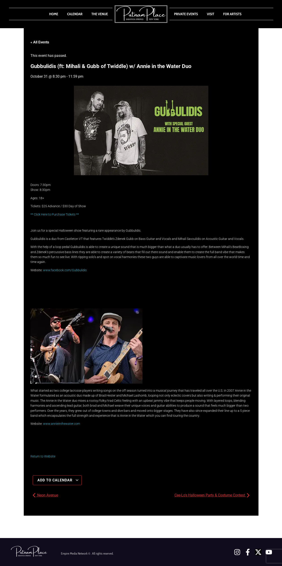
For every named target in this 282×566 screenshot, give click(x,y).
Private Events (186, 14)
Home (53, 14)
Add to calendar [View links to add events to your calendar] (58, 480)
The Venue (99, 14)
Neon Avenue (45, 495)
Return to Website (42, 456)
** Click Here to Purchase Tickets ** (54, 214)
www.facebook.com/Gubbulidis (65, 270)
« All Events (39, 42)
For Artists (232, 14)
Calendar (74, 14)
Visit (210, 14)
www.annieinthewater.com (61, 423)
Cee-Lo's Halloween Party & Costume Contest (212, 495)
